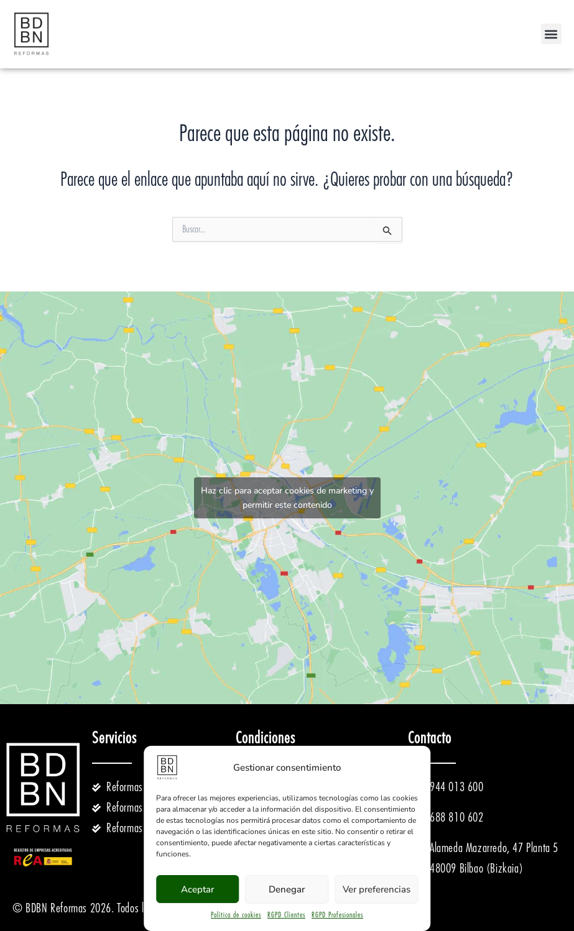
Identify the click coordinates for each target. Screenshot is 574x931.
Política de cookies (236, 915)
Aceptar (197, 889)
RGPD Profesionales (337, 915)
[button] (551, 34)
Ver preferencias (376, 889)
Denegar (287, 889)
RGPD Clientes (286, 915)
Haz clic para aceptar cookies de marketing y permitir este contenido (287, 498)
